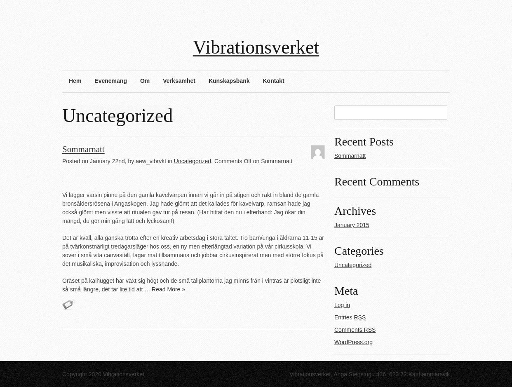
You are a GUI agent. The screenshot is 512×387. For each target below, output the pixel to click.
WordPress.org (353, 342)
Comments (355, 329)
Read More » (168, 289)
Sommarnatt (83, 149)
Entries (350, 317)
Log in (342, 305)
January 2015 (351, 225)
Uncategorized (192, 161)
